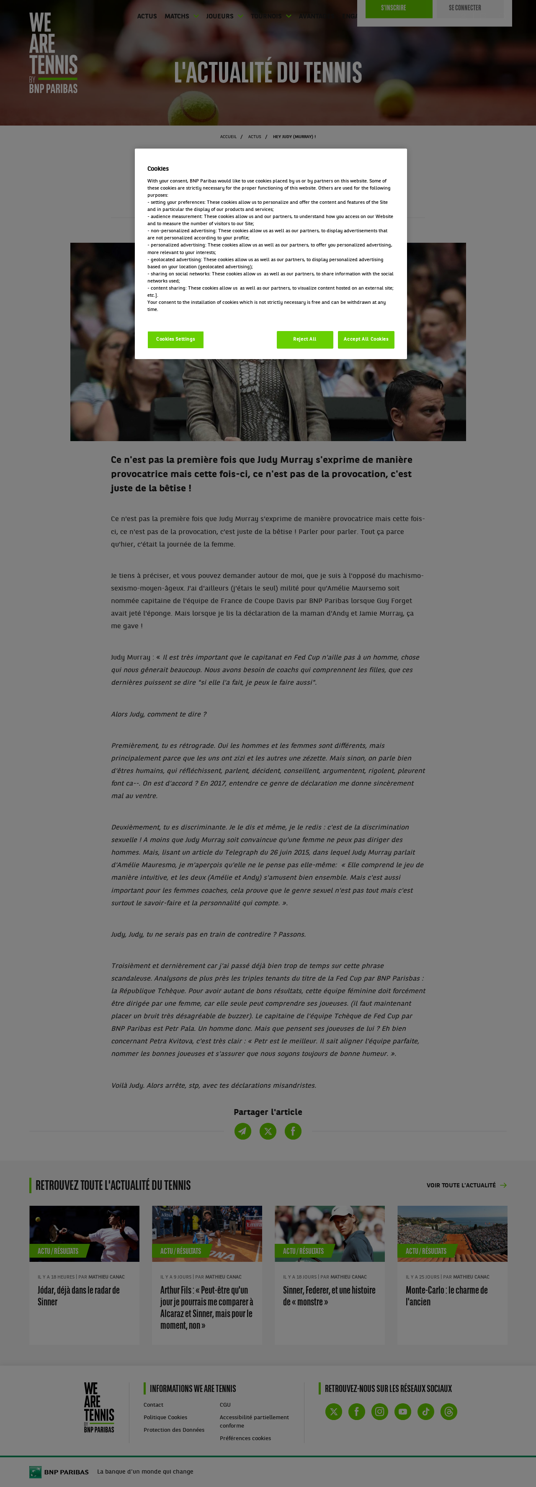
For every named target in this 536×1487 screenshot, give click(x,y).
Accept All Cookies (366, 339)
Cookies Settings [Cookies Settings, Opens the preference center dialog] (175, 339)
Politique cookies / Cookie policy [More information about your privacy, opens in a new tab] (184, 316)
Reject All (305, 339)
